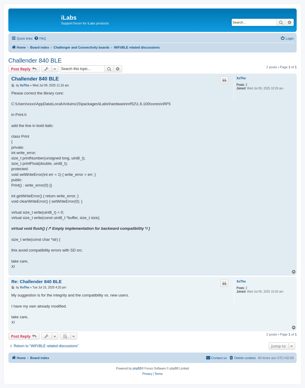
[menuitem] (40, 38)
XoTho (241, 78)
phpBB (137, 368)
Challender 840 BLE (35, 60)
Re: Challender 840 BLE (36, 281)
